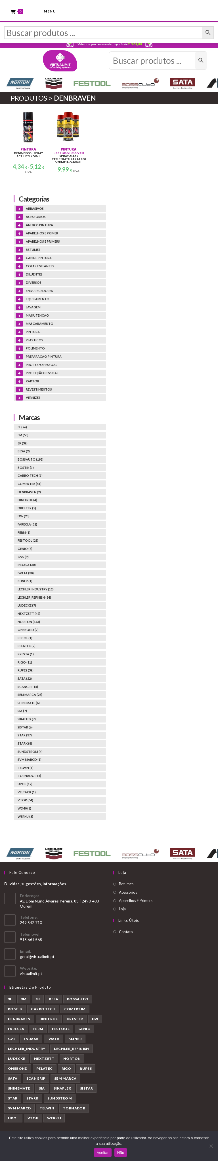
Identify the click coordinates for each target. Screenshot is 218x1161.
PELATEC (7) (26, 646)
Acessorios (128, 892)
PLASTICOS (34, 340)
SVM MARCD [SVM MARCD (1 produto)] (19, 1108)
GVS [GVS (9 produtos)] (11, 1039)
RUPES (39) (25, 670)
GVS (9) (23, 557)
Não (120, 1153)
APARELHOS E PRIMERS (43, 241)
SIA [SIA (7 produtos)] (42, 1088)
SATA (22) (25, 679)
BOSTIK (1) (26, 467)
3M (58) (23, 435)
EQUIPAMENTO (37, 299)
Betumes (126, 884)
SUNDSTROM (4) (30, 751)
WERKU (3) (25, 816)
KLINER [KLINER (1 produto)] (75, 1039)
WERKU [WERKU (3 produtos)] (54, 1118)
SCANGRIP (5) (28, 686)
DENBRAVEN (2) (29, 492)
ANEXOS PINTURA (39, 225)
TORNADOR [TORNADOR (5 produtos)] (74, 1108)
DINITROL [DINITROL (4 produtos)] (48, 1019)
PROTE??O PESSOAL (41, 364)
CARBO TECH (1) (30, 476)
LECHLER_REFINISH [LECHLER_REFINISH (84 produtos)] (71, 1048)
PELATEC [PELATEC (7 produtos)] (44, 1068)
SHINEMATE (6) (29, 703)
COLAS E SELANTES (40, 266)
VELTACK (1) (27, 792)
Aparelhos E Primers (135, 901)
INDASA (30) (27, 565)
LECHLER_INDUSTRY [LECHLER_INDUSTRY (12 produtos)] (26, 1048)
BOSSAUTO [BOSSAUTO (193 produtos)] (77, 999)
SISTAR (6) (25, 727)
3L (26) (22, 427)
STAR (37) (25, 735)
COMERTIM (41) (29, 484)
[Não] (211, 1146)
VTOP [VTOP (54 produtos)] (33, 1118)
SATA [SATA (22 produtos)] (13, 1078)
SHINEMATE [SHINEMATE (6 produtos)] (19, 1088)
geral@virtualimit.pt (37, 956)
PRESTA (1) (26, 654)
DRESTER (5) (27, 508)
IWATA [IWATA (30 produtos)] (53, 1039)
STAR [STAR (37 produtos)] (13, 1098)
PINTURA (28, 149)
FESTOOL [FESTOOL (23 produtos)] (61, 1029)
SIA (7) (22, 711)
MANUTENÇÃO (37, 315)
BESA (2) (24, 451)
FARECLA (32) (27, 524)
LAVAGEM (33, 307)
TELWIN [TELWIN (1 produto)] (47, 1108)
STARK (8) (25, 743)
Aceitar (103, 1153)
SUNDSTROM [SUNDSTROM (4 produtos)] (59, 1098)
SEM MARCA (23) (30, 695)
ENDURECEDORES (39, 291)
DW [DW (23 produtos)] (95, 1019)
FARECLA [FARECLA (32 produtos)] (16, 1029)
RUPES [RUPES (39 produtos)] (86, 1068)
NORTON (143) (29, 622)
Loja (122, 909)
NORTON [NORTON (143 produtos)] (72, 1058)
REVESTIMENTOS (39, 389)
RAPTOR (32, 381)
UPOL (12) (25, 784)
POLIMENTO (35, 348)
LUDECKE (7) (27, 605)
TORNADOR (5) (29, 776)
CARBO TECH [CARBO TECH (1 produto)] (43, 1009)
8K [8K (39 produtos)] (37, 999)
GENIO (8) (25, 549)
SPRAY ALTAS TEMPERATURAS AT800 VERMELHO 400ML (69, 159)
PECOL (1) (25, 638)
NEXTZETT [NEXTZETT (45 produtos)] (44, 1058)
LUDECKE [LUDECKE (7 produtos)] (16, 1058)
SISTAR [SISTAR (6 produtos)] (86, 1088)
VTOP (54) (25, 800)
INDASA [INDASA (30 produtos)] (31, 1039)
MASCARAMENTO (39, 323)
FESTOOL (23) (28, 541)
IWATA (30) (26, 573)
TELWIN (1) (25, 768)
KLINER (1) (25, 581)
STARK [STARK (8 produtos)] (32, 1098)
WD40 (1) (24, 808)
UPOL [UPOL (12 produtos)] (13, 1118)
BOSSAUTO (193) (30, 459)
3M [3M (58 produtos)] (24, 999)
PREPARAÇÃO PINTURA (44, 356)
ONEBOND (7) (28, 630)
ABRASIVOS (35, 208)
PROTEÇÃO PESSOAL (42, 373)
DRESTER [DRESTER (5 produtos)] (75, 1019)
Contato (126, 931)
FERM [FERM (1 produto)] (38, 1029)
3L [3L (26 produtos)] (10, 999)
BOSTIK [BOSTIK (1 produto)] (15, 1009)
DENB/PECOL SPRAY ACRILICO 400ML (28, 155)
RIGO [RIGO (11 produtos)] (66, 1068)
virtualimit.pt (31, 973)
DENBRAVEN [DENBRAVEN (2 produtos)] (19, 1019)
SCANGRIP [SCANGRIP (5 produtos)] (35, 1078)
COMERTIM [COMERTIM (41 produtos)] (74, 1009)
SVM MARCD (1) (29, 760)
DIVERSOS (33, 282)
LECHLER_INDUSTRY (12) (36, 589)
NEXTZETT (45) (29, 614)
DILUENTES (34, 274)
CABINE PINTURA (39, 258)
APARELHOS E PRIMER (42, 233)
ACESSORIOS (36, 217)
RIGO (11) (25, 662)
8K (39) (23, 443)
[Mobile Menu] (45, 10)
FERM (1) (24, 532)
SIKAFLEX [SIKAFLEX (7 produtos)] (62, 1088)
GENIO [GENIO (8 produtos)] (84, 1029)
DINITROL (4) (27, 500)
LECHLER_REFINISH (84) (34, 597)
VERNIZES (33, 397)
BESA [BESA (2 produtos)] (53, 999)
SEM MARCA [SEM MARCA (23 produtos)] (65, 1078)
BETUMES (33, 249)
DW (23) (24, 516)
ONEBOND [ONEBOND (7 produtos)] (18, 1068)
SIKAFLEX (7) (27, 719)
